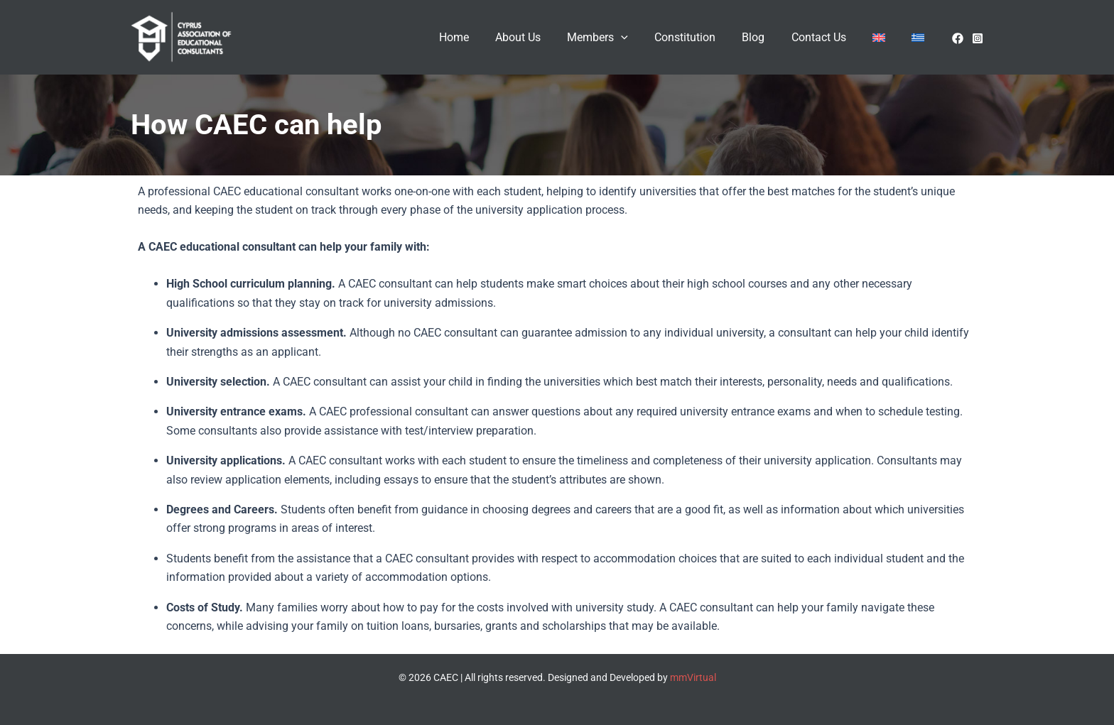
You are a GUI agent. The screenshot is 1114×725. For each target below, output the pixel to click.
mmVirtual (693, 677)
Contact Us (828, 37)
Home (482, 37)
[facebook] (957, 38)
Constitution (701, 37)
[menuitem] (884, 37)
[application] (641, 37)
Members (618, 37)
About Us (542, 37)
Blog (766, 37)
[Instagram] (977, 38)
